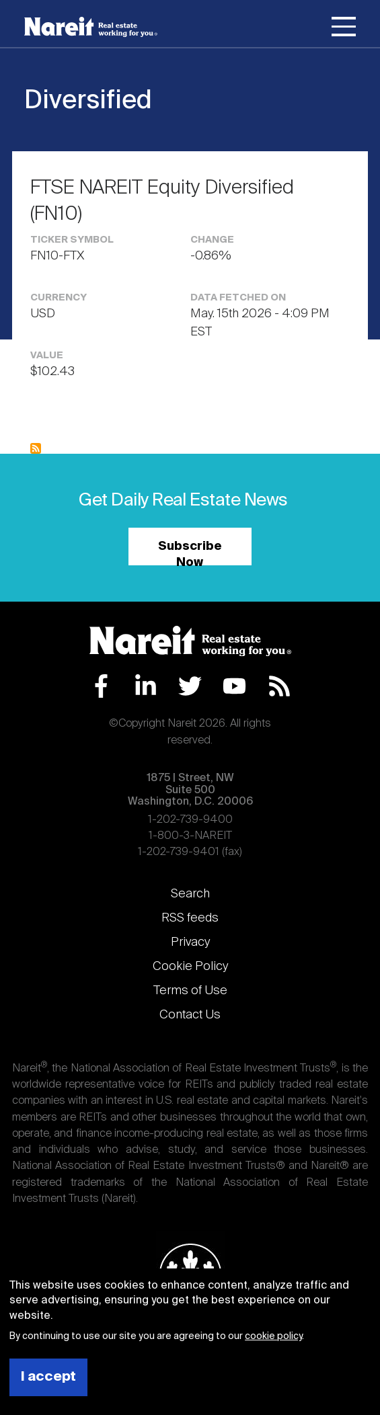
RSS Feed (279, 686)
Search (190, 894)
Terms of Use (190, 991)
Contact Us (190, 1015)
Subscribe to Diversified (35, 448)
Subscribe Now (190, 552)
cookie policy (273, 1336)
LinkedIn (145, 686)
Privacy (190, 942)
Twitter (190, 686)
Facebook (101, 686)
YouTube (234, 686)
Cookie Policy (190, 967)
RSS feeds (190, 918)
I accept (48, 1377)
